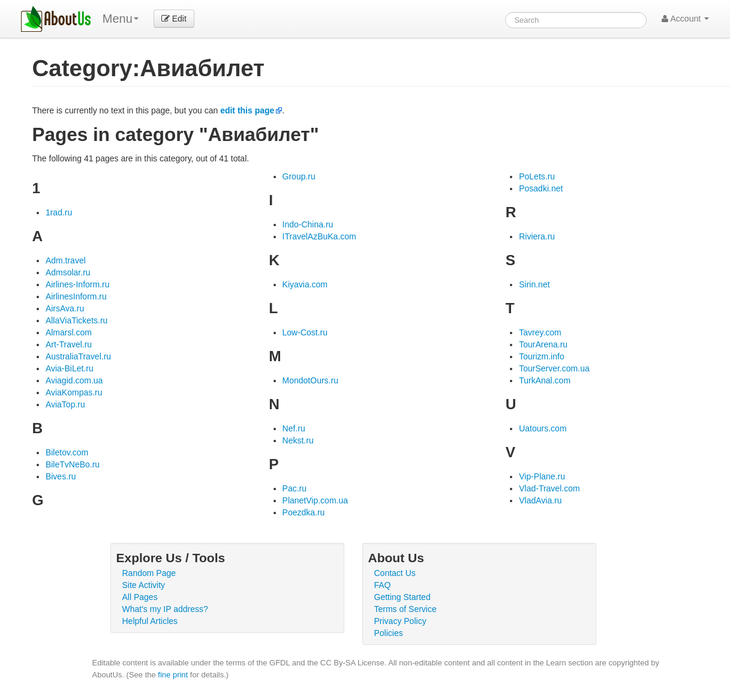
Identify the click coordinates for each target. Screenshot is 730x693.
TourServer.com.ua (554, 368)
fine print (173, 674)
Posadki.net (541, 188)
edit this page (247, 110)
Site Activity (144, 585)
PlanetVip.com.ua (315, 500)
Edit (174, 18)
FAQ (382, 585)
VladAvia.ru (540, 500)
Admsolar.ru (68, 272)
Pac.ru (295, 488)
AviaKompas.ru (74, 392)
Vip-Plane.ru (542, 476)
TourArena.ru (543, 344)
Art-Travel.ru (69, 344)
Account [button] (685, 18)
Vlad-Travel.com (549, 488)
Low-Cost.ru (305, 332)
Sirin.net (534, 284)
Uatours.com (542, 428)
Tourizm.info (541, 356)
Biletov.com (67, 452)
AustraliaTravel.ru (78, 356)
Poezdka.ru (304, 512)
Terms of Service (405, 609)
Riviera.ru (537, 236)
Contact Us (395, 573)
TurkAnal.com (544, 380)
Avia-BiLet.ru (70, 368)
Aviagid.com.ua (74, 380)
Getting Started (402, 597)
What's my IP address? (165, 609)
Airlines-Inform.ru (78, 284)
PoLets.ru (537, 176)
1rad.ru (59, 212)
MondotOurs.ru (310, 380)
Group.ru (299, 176)
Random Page (149, 573)
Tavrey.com (540, 332)
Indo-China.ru (308, 224)
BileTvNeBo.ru (73, 464)
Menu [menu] (121, 18)
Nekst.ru (298, 440)
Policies (388, 633)
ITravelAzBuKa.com (319, 236)
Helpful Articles (150, 621)
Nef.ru (294, 428)
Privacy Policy (400, 621)
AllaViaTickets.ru (76, 320)
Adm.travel (66, 260)
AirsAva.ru (65, 308)
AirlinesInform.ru (76, 296)
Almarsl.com (69, 332)
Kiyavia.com (305, 284)
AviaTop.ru (65, 404)
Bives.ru (61, 476)
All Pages (140, 597)
